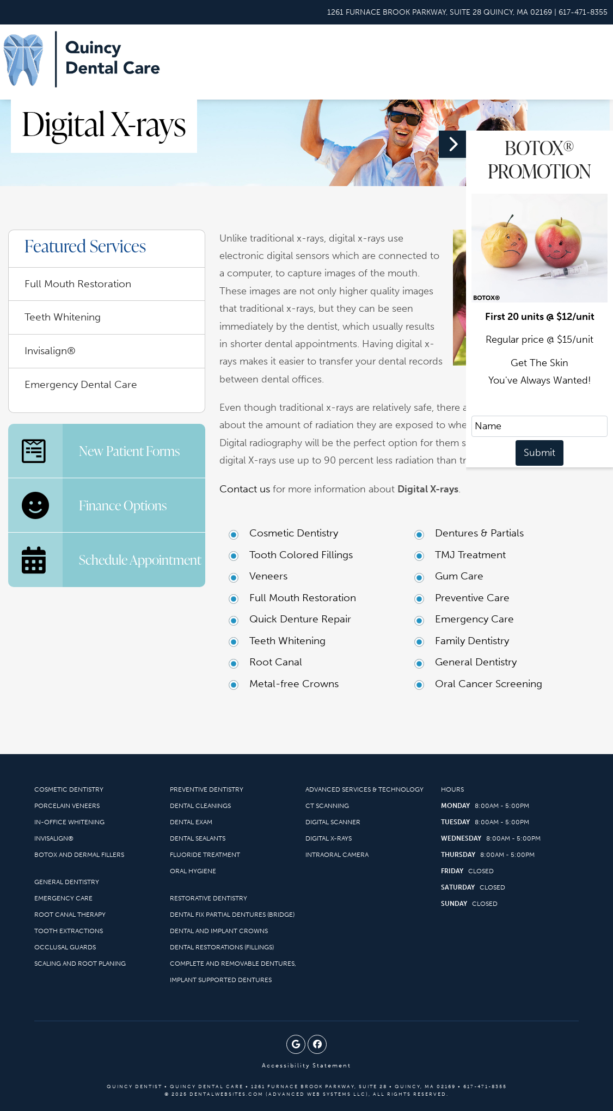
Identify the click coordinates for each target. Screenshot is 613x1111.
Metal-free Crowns (294, 683)
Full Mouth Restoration (302, 597)
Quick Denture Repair (300, 619)
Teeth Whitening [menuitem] (62, 317)
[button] (526, 519)
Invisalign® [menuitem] (50, 350)
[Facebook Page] (317, 1044)
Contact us (244, 489)
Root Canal (275, 662)
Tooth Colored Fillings (301, 554)
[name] (539, 426)
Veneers (268, 576)
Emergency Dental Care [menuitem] (80, 384)
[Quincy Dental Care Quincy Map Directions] (439, 12)
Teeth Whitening (287, 640)
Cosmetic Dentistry (293, 533)
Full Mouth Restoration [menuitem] (77, 283)
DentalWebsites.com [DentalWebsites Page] (226, 1094)
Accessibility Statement (306, 1065)
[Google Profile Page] (295, 1044)
